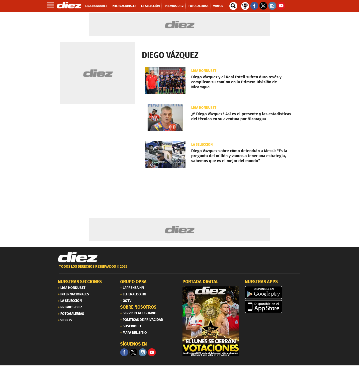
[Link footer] (78, 257)
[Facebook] (124, 352)
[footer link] (179, 269)
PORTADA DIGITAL (200, 281)
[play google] (273, 292)
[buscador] (233, 6)
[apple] (273, 306)
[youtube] (152, 352)
